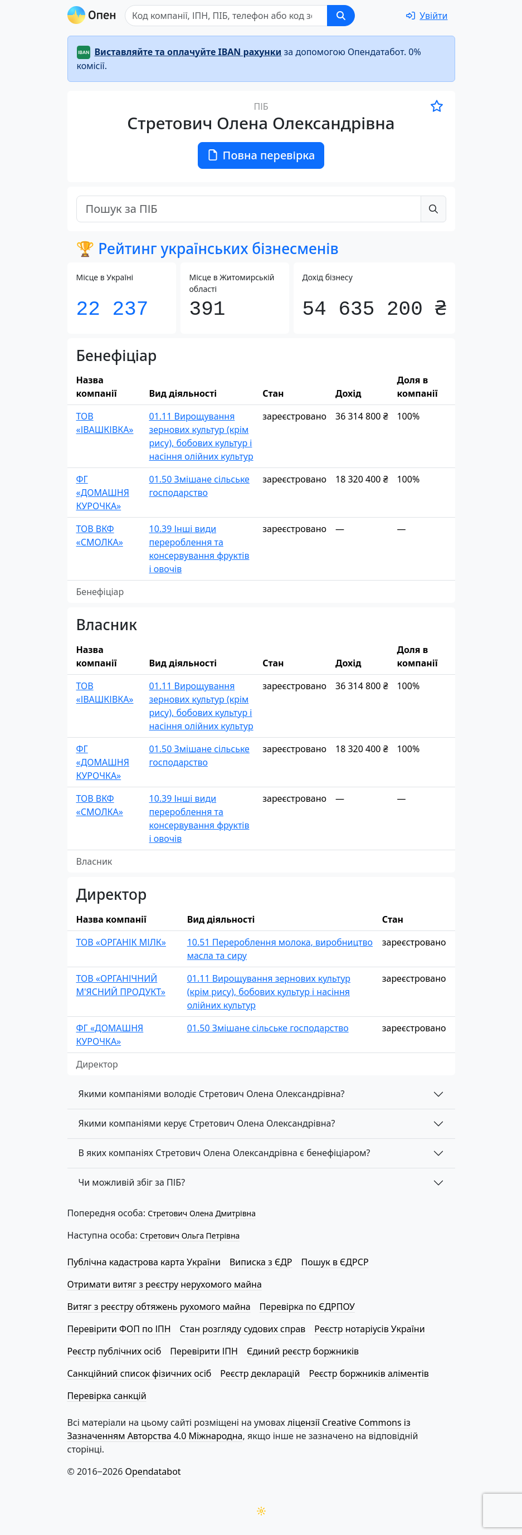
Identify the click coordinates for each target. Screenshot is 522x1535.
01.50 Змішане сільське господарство (199, 486)
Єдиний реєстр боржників (303, 1351)
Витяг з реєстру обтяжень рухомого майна (159, 1306)
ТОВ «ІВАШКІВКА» (105, 423)
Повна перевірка (261, 155)
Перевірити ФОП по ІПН (119, 1329)
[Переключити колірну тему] (261, 1511)
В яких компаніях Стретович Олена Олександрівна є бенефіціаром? (224, 1153)
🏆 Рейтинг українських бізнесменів (207, 248)
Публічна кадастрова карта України (144, 1262)
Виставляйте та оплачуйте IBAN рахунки (188, 52)
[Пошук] (270, 15)
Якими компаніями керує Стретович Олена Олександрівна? (207, 1123)
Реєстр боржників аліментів (368, 1373)
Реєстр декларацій (260, 1373)
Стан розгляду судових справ (243, 1329)
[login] (427, 15)
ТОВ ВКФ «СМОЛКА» (99, 535)
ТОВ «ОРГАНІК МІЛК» (121, 942)
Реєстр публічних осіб (114, 1351)
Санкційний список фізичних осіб (139, 1373)
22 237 (112, 309)
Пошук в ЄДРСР (335, 1262)
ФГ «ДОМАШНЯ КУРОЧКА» (102, 492)
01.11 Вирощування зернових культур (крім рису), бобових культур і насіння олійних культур (201, 436)
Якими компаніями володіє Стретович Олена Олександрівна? (212, 1094)
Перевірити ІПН (204, 1351)
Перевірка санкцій (107, 1396)
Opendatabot (153, 1471)
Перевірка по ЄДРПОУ (307, 1306)
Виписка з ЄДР (261, 1262)
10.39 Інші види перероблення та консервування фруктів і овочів (199, 549)
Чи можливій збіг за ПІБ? (132, 1182)
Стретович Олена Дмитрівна (202, 1213)
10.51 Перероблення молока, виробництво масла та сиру (280, 949)
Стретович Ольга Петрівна (190, 1235)
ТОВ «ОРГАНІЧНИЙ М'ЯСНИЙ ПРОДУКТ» (120, 985)
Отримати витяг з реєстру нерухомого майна (164, 1284)
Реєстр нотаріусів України (369, 1329)
